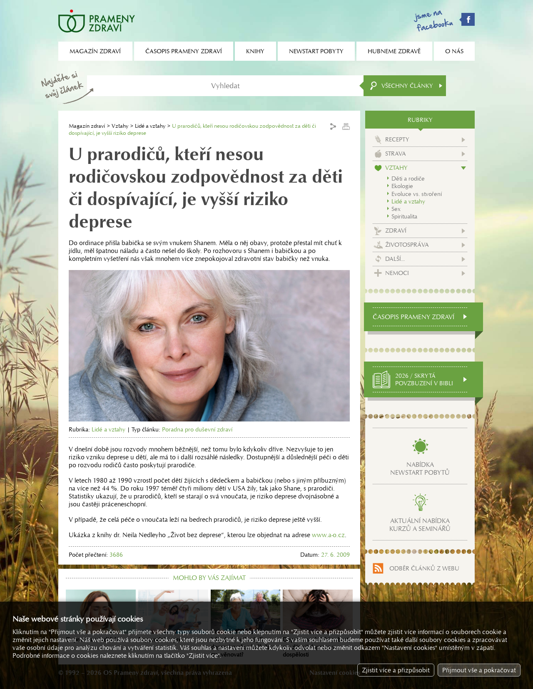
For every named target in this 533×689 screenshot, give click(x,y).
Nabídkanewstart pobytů (420, 468)
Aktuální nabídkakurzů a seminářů (420, 525)
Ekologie (402, 186)
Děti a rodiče (408, 178)
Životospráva (407, 244)
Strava (395, 153)
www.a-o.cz (328, 535)
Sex (396, 209)
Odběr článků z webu (424, 568)
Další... (395, 259)
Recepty (397, 139)
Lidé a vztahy (150, 125)
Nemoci (397, 273)
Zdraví (395, 230)
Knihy (255, 51)
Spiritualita (404, 216)
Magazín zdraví (87, 125)
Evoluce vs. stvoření (416, 194)
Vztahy (120, 125)
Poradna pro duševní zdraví (197, 429)
